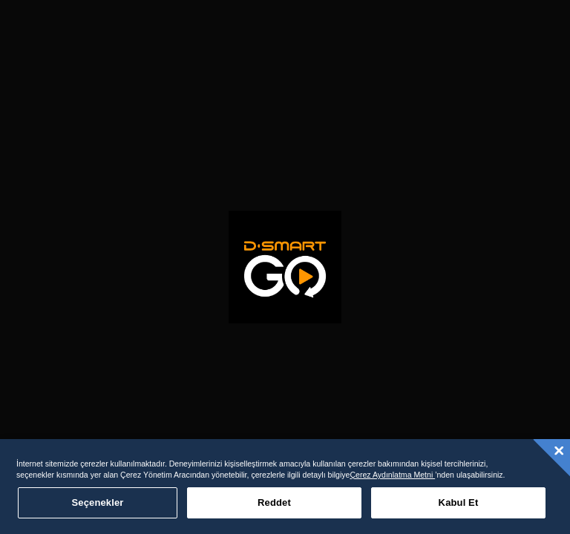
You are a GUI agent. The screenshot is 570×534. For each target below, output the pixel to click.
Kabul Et (459, 502)
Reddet (274, 502)
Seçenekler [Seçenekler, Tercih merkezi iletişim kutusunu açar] (98, 502)
